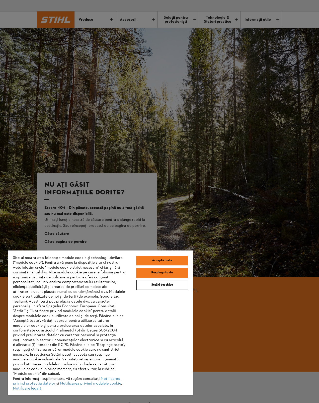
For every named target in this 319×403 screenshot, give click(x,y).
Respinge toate (162, 272)
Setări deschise (162, 285)
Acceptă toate (162, 260)
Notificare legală (27, 388)
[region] (100, 322)
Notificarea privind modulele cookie (90, 383)
